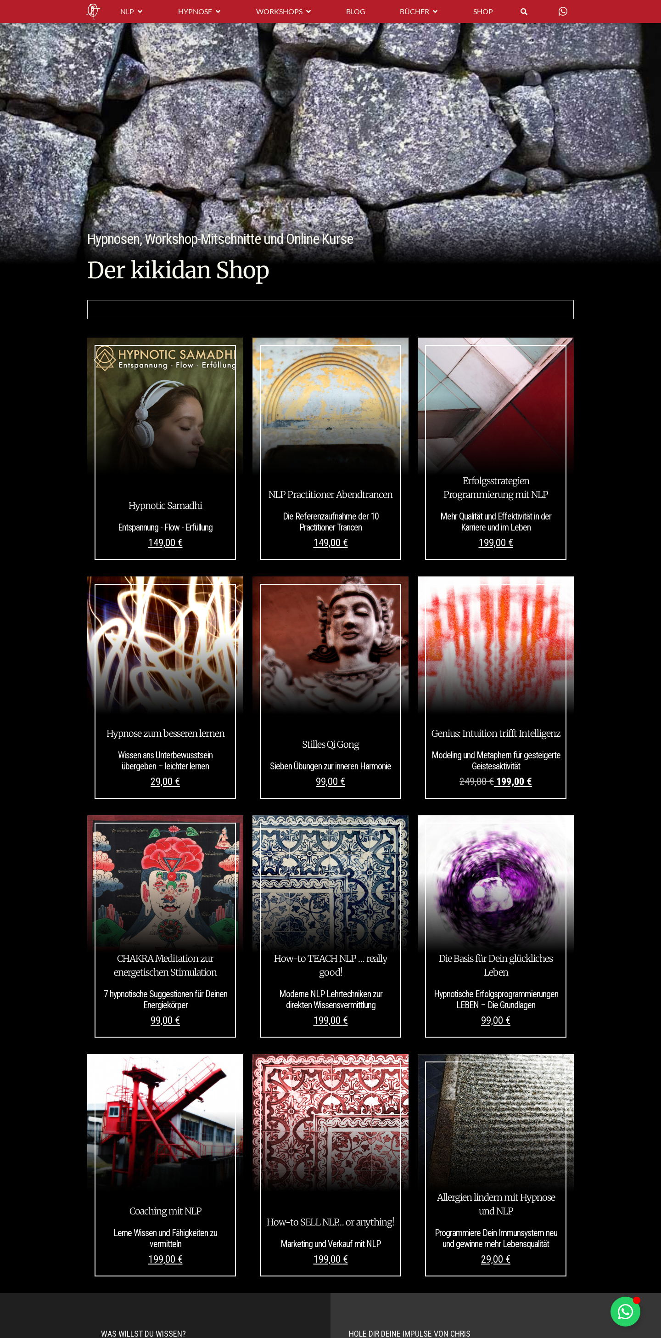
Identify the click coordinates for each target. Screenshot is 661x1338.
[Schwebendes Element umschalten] (625, 1312)
